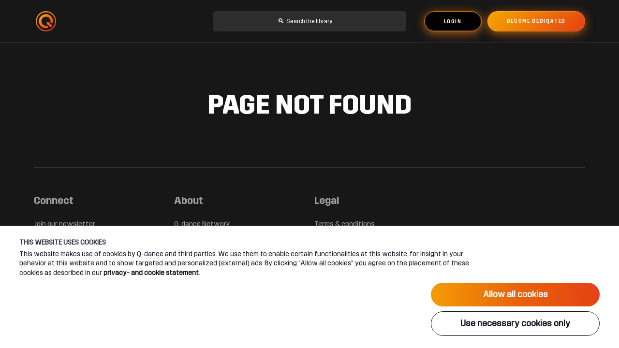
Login (453, 22)
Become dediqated (536, 21)
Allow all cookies (515, 294)
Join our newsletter (64, 223)
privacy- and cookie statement (151, 272)
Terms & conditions (344, 223)
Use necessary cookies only (515, 323)
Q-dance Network (202, 223)
